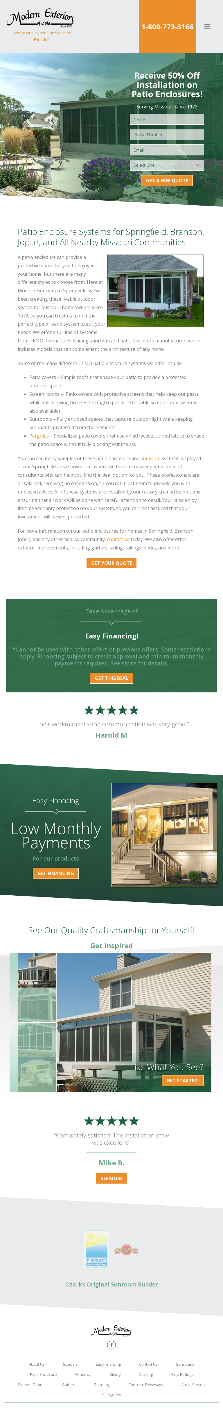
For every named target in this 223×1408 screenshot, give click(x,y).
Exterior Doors (31, 1384)
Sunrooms (185, 1364)
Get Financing (55, 873)
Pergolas (39, 436)
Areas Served (193, 1384)
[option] (134, 1022)
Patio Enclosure (43, 1374)
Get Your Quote (111, 563)
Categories (111, 1394)
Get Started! (183, 1080)
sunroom (151, 458)
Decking (146, 1374)
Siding (115, 1374)
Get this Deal (111, 678)
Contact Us (148, 1364)
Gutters (68, 1384)
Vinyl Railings (182, 1374)
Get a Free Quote (167, 180)
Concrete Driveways (145, 1384)
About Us (37, 1364)
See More (112, 1178)
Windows (83, 1374)
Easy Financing (108, 1364)
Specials (70, 1364)
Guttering (101, 1384)
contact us (118, 539)
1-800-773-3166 (167, 26)
